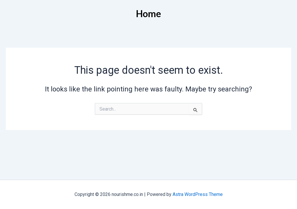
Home (148, 13)
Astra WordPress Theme (198, 194)
